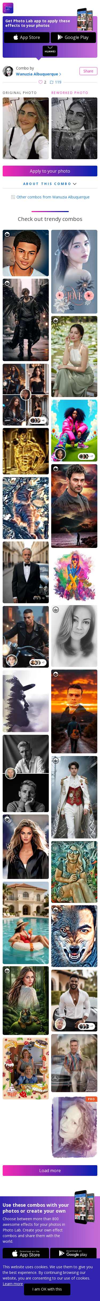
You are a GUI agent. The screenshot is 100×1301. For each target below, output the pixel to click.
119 (55, 82)
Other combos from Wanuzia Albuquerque (50, 196)
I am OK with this (47, 1289)
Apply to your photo (50, 171)
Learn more (13, 1283)
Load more (50, 1170)
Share (88, 71)
